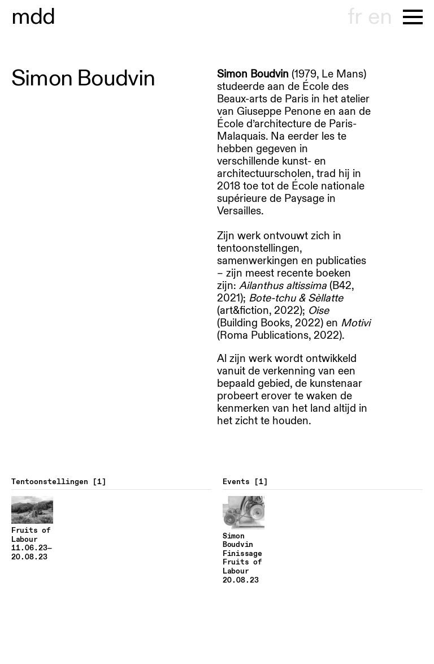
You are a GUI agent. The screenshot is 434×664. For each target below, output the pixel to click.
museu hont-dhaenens (33, 17)
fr (355, 17)
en (380, 17)
